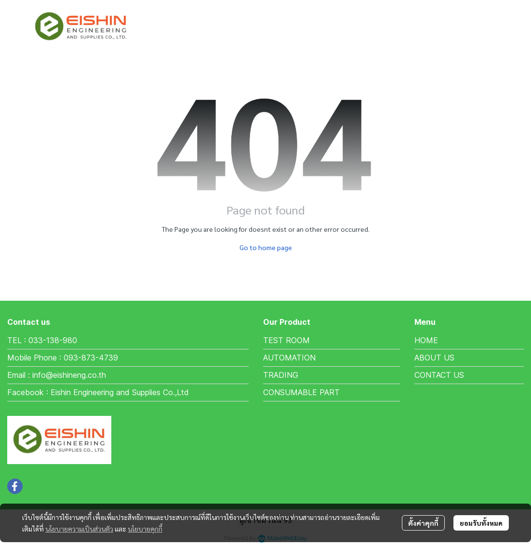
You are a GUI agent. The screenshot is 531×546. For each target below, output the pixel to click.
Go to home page (265, 247)
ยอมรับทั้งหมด (481, 523)
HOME (426, 340)
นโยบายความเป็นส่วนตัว (79, 528)
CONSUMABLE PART (301, 392)
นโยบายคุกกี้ (145, 528)
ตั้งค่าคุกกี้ (423, 523)
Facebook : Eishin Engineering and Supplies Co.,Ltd (98, 392)
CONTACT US (439, 375)
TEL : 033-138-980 (42, 340)
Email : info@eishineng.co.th (56, 375)
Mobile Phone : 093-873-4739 (62, 357)
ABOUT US (434, 357)
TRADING (280, 375)
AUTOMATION (289, 357)
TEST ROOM (286, 340)
